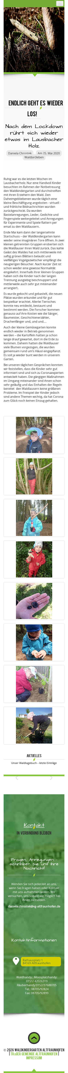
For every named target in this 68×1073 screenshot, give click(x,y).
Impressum (34, 1057)
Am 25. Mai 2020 (49, 153)
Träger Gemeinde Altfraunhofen (34, 1054)
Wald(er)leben (34, 157)
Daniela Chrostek (20, 153)
